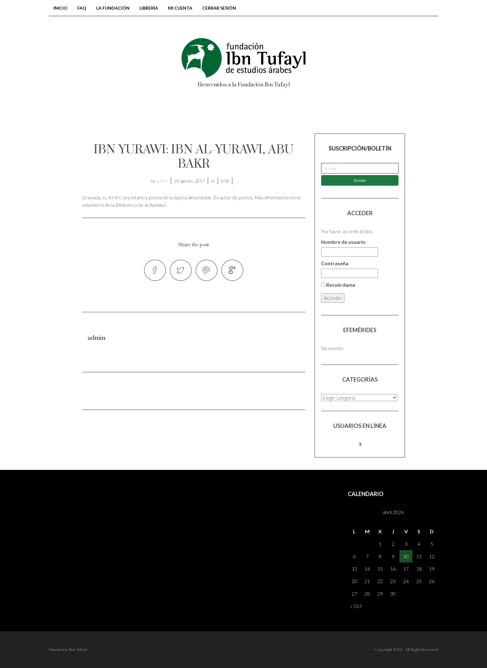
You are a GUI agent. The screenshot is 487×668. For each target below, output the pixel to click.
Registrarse (379, 114)
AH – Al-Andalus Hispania (305, 114)
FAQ (81, 8)
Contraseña (334, 263)
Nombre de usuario (343, 242)
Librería (148, 8)
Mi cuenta (180, 8)
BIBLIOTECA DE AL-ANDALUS (128, 114)
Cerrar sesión (219, 8)
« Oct (356, 606)
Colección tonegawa (217, 114)
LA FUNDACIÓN (113, 8)
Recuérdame (338, 285)
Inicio (60, 8)
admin (162, 180)
